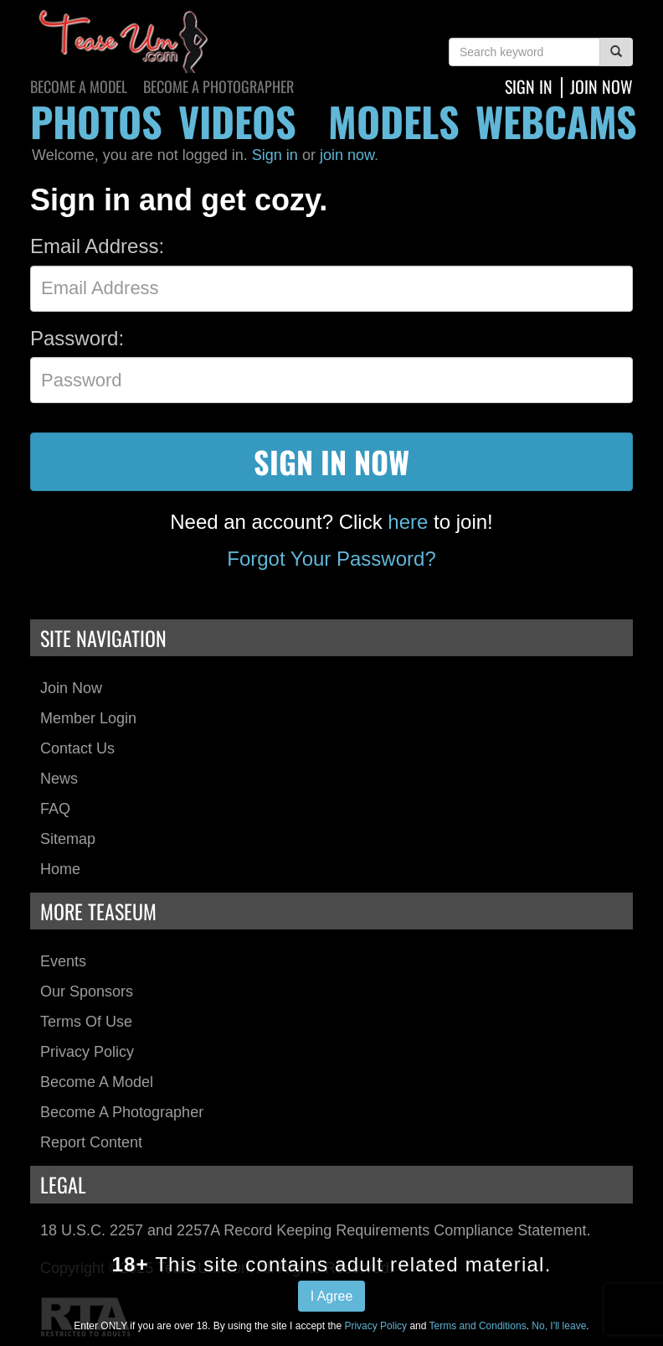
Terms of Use (86, 1021)
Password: (77, 338)
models (394, 121)
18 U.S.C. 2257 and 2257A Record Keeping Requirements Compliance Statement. (315, 1230)
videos (237, 121)
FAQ (55, 808)
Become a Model (78, 86)
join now (601, 86)
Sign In (528, 86)
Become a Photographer (218, 86)
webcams (556, 121)
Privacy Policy (87, 1051)
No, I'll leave (559, 1326)
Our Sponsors (86, 991)
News (59, 778)
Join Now (71, 688)
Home (60, 869)
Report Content (91, 1142)
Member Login (88, 718)
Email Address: (97, 246)
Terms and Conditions (478, 1326)
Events (63, 961)
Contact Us (77, 748)
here (408, 521)
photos (96, 121)
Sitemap (67, 839)
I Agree (332, 1296)
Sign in (275, 155)
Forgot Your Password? (331, 558)
